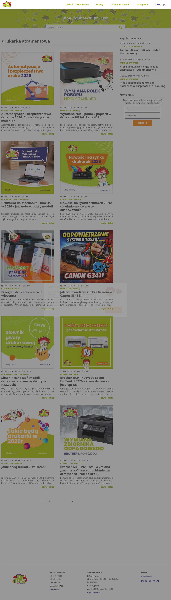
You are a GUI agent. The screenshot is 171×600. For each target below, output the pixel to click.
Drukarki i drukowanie (77, 4)
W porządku (113, 310)
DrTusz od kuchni (120, 4)
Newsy (99, 4)
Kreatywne (142, 4)
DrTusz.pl (160, 4)
